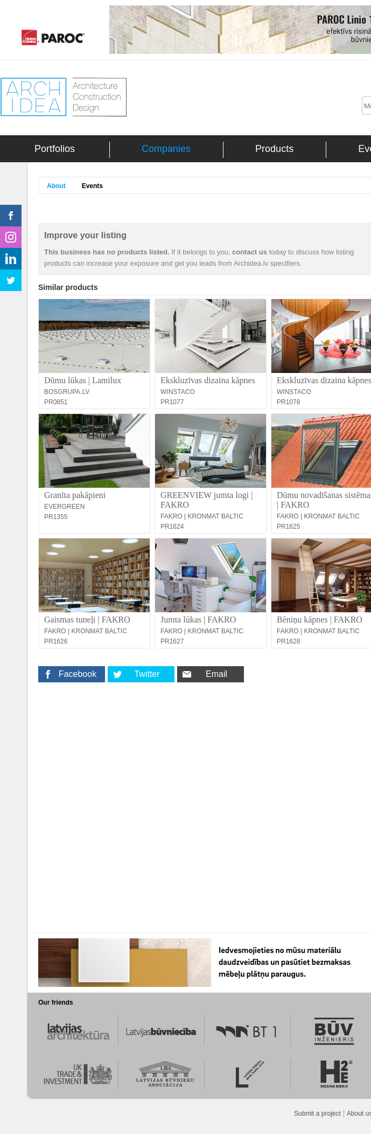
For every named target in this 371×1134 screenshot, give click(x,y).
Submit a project (317, 1113)
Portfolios (54, 148)
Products (274, 148)
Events (92, 186)
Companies (166, 148)
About (56, 186)
